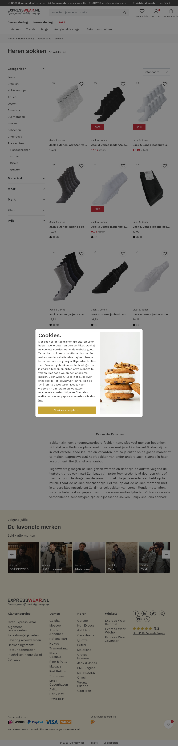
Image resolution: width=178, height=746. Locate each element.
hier (75, 376)
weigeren (44, 388)
